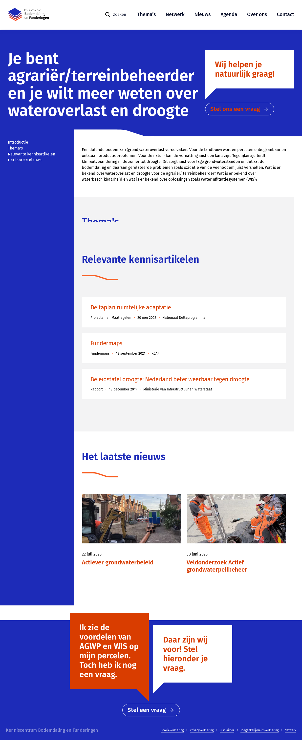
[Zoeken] (115, 15)
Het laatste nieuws (24, 160)
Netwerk (175, 15)
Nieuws (202, 15)
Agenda (228, 15)
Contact (285, 15)
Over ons (257, 15)
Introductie (18, 142)
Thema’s (146, 15)
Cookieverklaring (172, 740)
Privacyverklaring (202, 740)
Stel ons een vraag (239, 111)
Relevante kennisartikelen (31, 154)
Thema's (15, 148)
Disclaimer (227, 740)
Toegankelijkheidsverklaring (259, 740)
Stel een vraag (151, 719)
